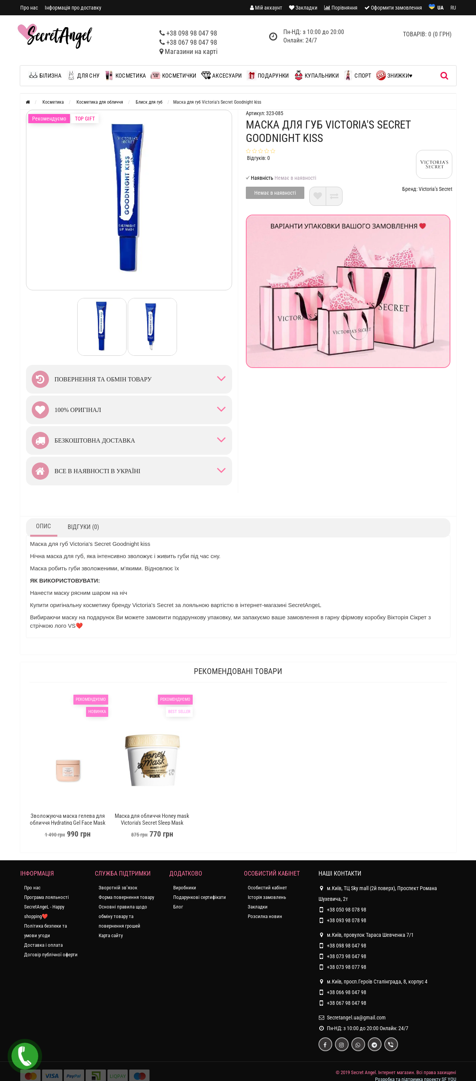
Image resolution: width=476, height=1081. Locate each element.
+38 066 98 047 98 (346, 992)
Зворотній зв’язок (118, 888)
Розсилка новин (265, 916)
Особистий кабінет (267, 888)
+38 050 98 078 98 (346, 910)
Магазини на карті (191, 51)
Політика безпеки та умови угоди (45, 930)
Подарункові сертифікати (199, 897)
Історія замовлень (267, 897)
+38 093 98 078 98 (346, 920)
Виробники (184, 888)
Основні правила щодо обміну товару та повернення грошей (123, 916)
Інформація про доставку (73, 8)
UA (440, 8)
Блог (178, 907)
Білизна (47, 75)
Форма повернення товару (126, 897)
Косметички (173, 75)
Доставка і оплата (43, 945)
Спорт (357, 75)
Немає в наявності (275, 193)
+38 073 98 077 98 (346, 967)
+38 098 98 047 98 (191, 33)
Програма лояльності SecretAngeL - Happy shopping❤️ (46, 906)
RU (453, 8)
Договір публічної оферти (51, 954)
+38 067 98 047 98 (191, 42)
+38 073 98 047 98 (346, 956)
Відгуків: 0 (258, 158)
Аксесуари (221, 75)
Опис (43, 526)
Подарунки (268, 75)
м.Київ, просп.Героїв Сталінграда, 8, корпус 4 (372, 981)
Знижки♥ (394, 75)
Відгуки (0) (83, 527)
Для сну (82, 75)
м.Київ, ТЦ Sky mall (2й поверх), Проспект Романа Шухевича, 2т (377, 892)
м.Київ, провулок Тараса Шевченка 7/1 (366, 935)
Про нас (29, 8)
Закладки (258, 907)
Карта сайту (111, 935)
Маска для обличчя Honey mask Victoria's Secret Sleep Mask (152, 819)
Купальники (316, 75)
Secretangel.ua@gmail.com (356, 1017)
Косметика (125, 75)
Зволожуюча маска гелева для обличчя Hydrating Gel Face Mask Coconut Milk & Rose (68, 822)
